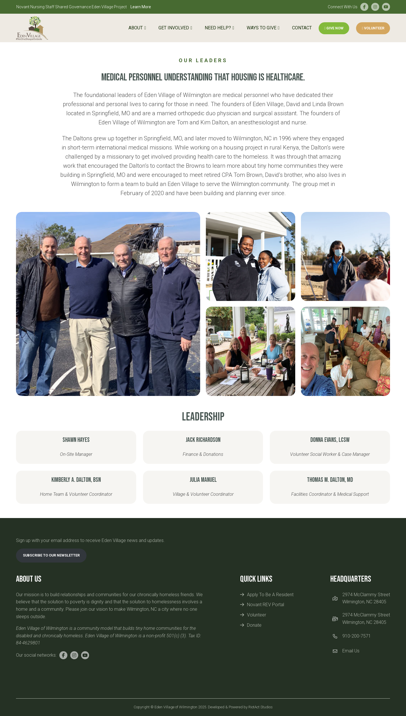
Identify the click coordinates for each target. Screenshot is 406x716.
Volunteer (373, 28)
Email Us (350, 651)
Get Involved (173, 28)
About (135, 28)
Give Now (334, 28)
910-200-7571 (356, 636)
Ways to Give (261, 28)
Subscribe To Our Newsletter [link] (51, 555)
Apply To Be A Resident (270, 594)
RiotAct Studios (260, 707)
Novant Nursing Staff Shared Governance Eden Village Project (83, 7)
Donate (254, 625)
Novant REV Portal (265, 604)
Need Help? (218, 28)
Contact (302, 28)
